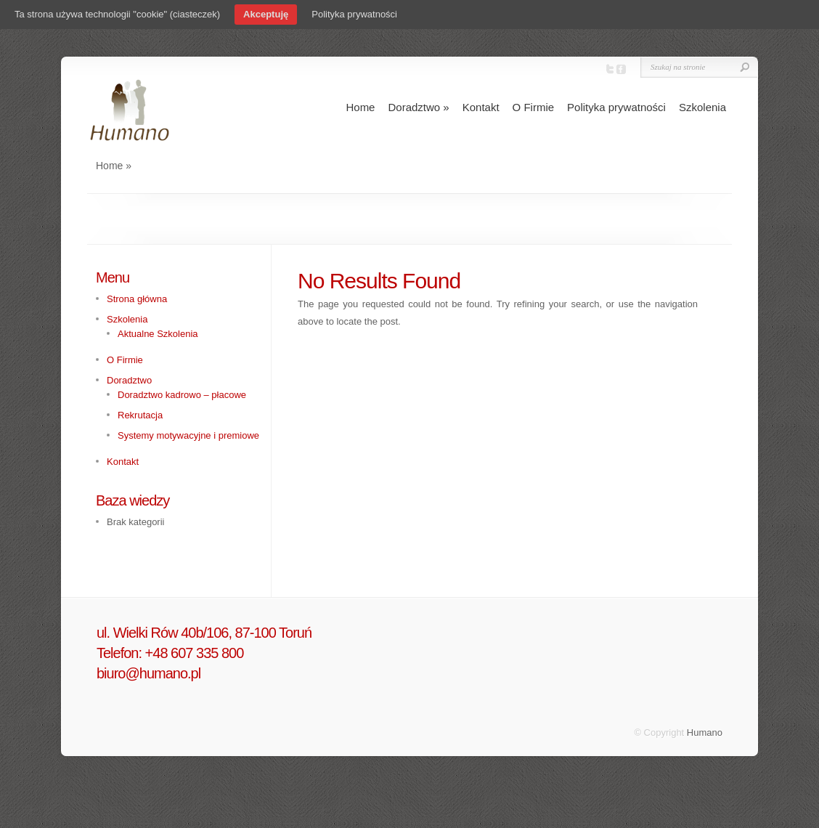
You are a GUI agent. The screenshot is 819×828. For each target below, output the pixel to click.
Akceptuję (265, 14)
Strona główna (137, 298)
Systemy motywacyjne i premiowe (188, 435)
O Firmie (534, 107)
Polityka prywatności (616, 107)
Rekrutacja (140, 415)
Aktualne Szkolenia (158, 333)
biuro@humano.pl (148, 673)
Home (360, 107)
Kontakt (481, 107)
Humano (704, 732)
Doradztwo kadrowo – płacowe (182, 394)
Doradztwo (418, 107)
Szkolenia (702, 107)
